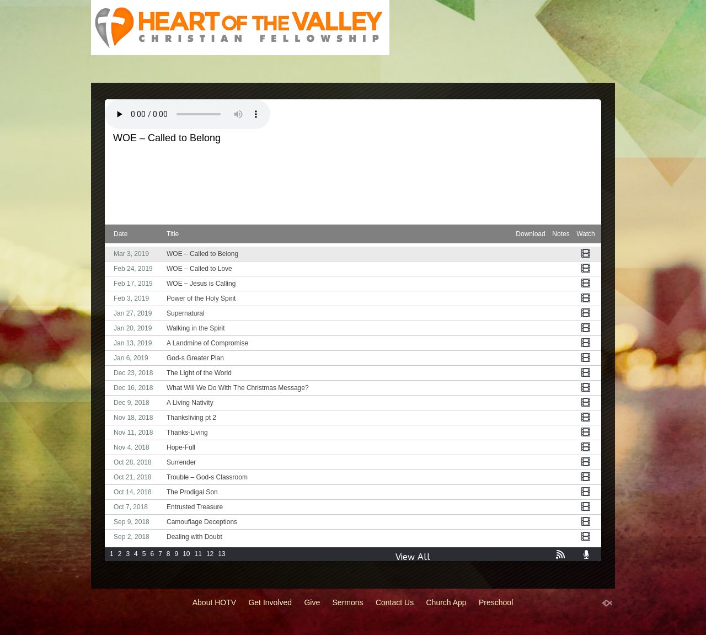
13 (221, 554)
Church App (446, 602)
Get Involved (270, 602)
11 (198, 554)
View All (412, 557)
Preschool (496, 602)
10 (186, 554)
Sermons (348, 602)
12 (209, 554)
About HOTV (214, 602)
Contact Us (395, 602)
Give (312, 602)
